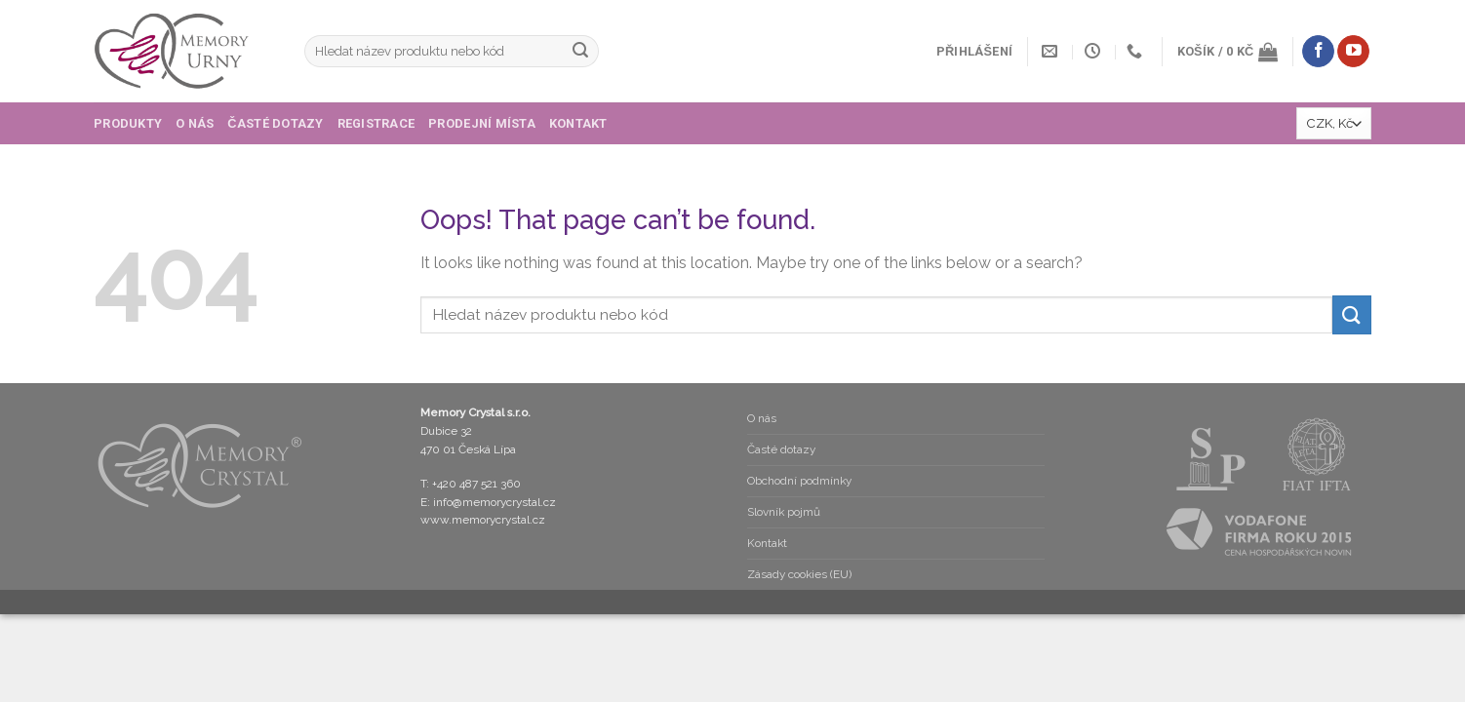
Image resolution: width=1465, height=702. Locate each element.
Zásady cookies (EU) (799, 574)
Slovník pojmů (783, 512)
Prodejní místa (481, 123)
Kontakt (578, 123)
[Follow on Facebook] (1318, 51)
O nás (195, 123)
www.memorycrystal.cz (482, 519)
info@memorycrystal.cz (494, 502)
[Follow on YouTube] (1353, 51)
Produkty (128, 123)
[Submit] (580, 51)
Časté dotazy (275, 123)
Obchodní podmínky (799, 481)
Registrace (376, 123)
